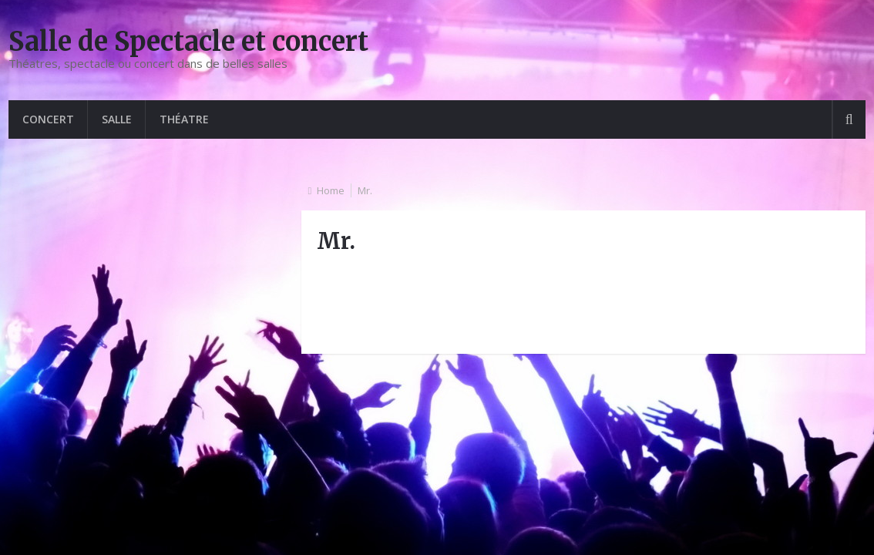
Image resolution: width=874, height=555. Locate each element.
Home (331, 190)
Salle (117, 119)
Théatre (184, 119)
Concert (48, 119)
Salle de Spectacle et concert (188, 42)
